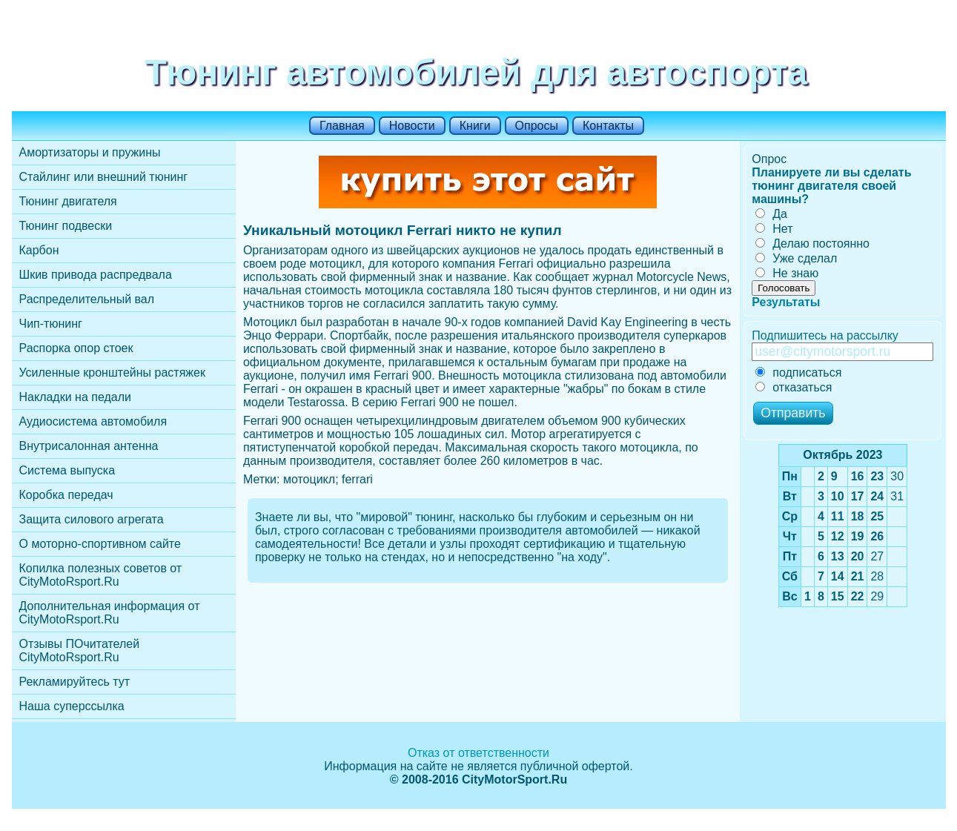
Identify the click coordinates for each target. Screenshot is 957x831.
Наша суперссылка (72, 706)
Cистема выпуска (67, 470)
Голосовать (783, 288)
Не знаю (786, 273)
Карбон (39, 250)
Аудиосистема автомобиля (93, 421)
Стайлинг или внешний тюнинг (103, 176)
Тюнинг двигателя (68, 201)
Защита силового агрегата (91, 519)
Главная (342, 125)
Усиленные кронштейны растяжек (112, 372)
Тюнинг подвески (66, 225)
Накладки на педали (75, 397)
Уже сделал (796, 258)
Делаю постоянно (812, 243)
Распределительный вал (87, 299)
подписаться (798, 372)
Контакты (608, 125)
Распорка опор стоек (76, 348)
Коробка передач (66, 495)
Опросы (536, 125)
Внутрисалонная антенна (89, 446)
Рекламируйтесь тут (74, 681)
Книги (475, 125)
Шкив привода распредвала (95, 274)
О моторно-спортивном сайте (100, 543)
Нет (773, 228)
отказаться (793, 387)
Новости (412, 125)
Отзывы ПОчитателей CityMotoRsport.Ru (79, 650)
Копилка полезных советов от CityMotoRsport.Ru (100, 575)
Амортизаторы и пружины (90, 152)
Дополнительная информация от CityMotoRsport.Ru (109, 613)
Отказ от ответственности (478, 752)
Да (771, 214)
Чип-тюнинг (50, 323)
